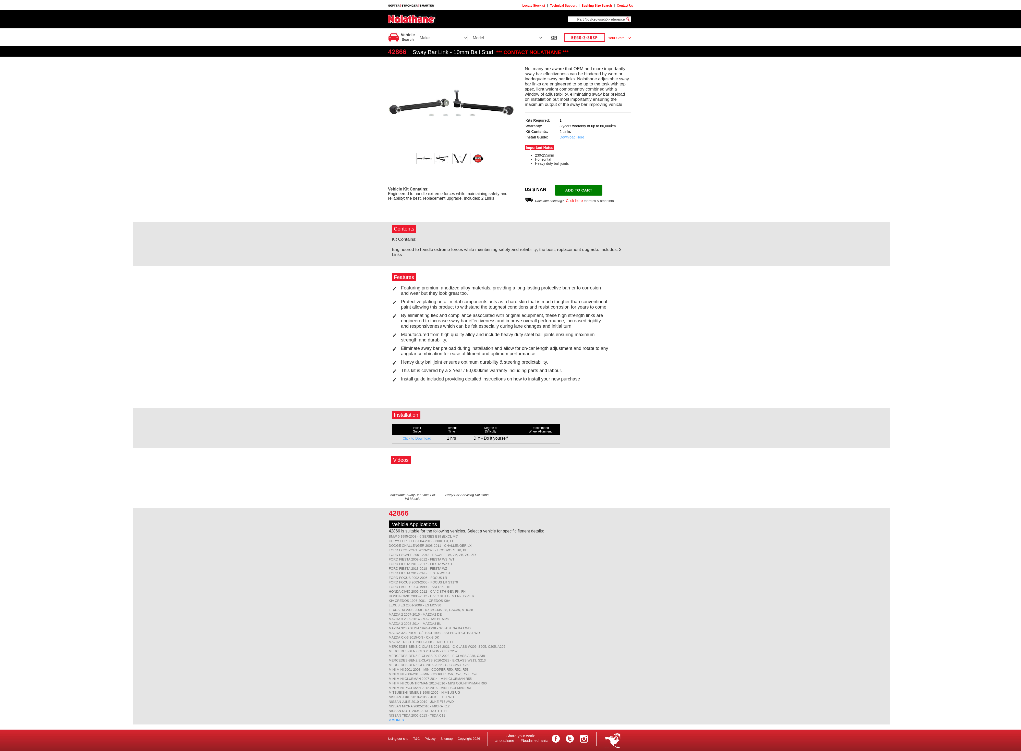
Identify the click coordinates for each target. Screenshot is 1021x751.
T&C (416, 739)
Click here (574, 200)
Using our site (398, 739)
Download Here (572, 137)
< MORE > (396, 720)
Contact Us (625, 5)
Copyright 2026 (469, 739)
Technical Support (563, 5)
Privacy (430, 739)
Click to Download (417, 438)
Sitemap (447, 739)
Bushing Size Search (596, 5)
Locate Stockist (533, 5)
